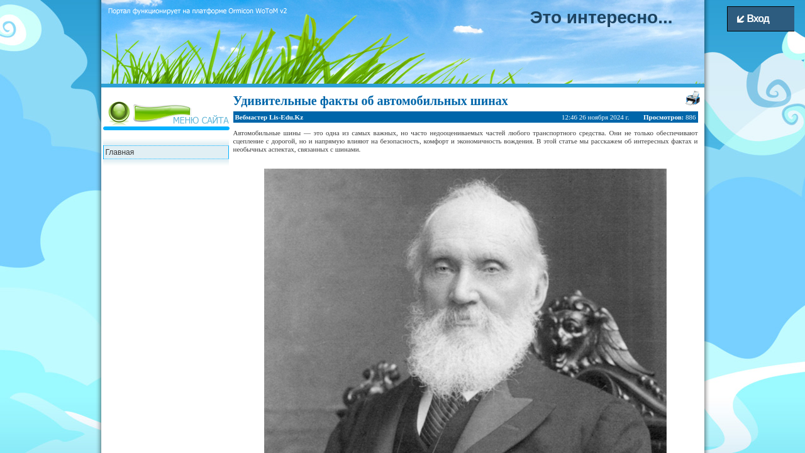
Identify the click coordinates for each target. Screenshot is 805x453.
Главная (120, 152)
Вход (753, 18)
